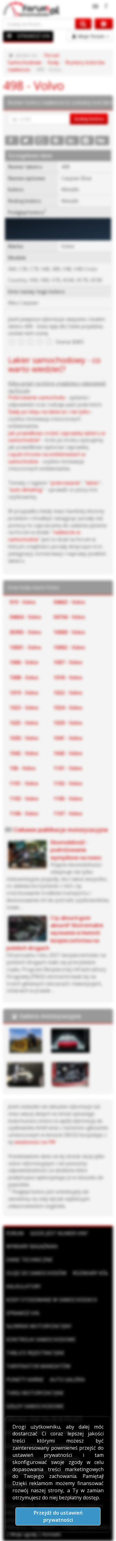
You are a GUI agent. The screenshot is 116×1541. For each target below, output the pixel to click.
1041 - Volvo (68, 738)
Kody (53, 62)
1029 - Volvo (68, 722)
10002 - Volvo (69, 647)
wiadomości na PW (35, 1142)
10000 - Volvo (69, 632)
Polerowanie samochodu (36, 397)
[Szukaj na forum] (39, 23)
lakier (92, 482)
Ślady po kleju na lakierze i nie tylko (49, 411)
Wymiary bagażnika (32, 1246)
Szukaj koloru (89, 119)
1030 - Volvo (24, 738)
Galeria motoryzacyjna (50, 1016)
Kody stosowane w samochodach (51, 1299)
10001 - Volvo (25, 647)
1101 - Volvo (68, 768)
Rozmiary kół (90, 1273)
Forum (15, 1233)
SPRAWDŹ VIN (33, 36)
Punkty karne (25, 1379)
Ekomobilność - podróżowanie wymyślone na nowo (75, 850)
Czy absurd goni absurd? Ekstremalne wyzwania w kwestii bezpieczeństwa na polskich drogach (54, 932)
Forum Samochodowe (33, 59)
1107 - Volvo (68, 813)
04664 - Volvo (25, 617)
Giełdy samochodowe (35, 1406)
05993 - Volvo (25, 632)
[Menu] (9, 35)
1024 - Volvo (68, 707)
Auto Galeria (67, 1379)
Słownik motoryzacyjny (38, 1326)
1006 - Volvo (24, 662)
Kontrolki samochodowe (40, 1339)
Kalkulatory (23, 1286)
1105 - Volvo (68, 798)
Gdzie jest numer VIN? (59, 1233)
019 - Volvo (23, 602)
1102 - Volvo (68, 783)
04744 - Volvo (69, 617)
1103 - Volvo (24, 798)
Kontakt (51, 1534)
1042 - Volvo (24, 753)
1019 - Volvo (24, 692)
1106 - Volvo (24, 813)
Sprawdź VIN (22, 1313)
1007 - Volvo (68, 662)
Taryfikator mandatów (38, 1366)
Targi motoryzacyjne (35, 1392)
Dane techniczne (29, 1259)
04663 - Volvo (69, 602)
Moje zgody (23, 1534)
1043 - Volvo (68, 753)
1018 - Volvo (68, 677)
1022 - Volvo (68, 692)
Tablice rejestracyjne (35, 1352)
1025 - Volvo (24, 722)
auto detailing (26, 489)
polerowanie (65, 482)
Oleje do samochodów (36, 1273)
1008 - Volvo (24, 677)
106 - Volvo (23, 768)
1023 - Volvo (24, 707)
